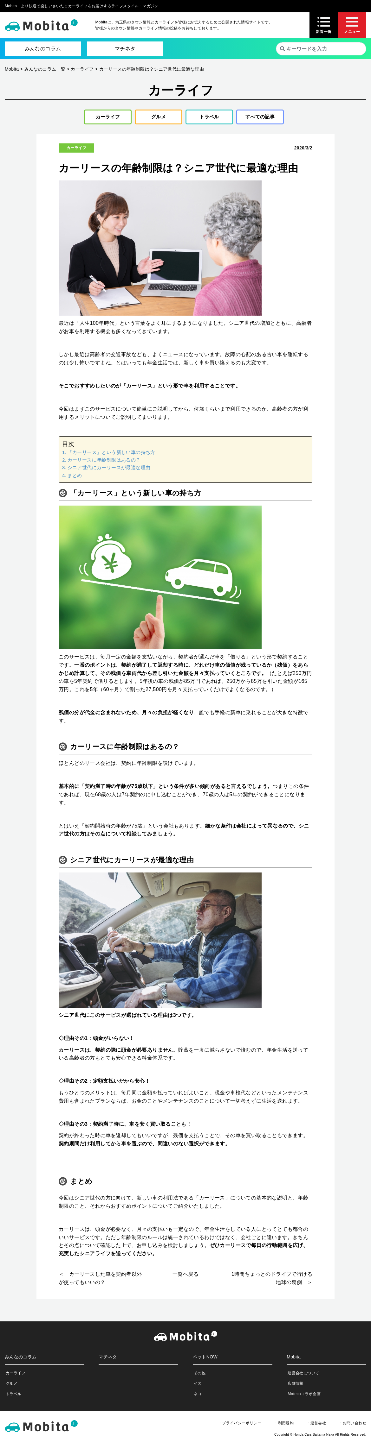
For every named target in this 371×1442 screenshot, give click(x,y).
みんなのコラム (43, 48)
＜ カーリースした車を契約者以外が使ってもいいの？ (100, 1280)
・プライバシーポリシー (239, 1424)
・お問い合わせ (352, 1424)
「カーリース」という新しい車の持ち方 (111, 454)
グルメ (156, 117)
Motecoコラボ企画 (304, 1396)
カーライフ (106, 117)
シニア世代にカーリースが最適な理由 (109, 469)
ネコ (198, 1396)
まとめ (75, 477)
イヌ (198, 1385)
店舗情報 (295, 1385)
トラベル (207, 117)
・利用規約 (284, 1424)
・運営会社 (316, 1424)
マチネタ (125, 48)
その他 (199, 1374)
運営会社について (303, 1374)
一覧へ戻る (185, 1276)
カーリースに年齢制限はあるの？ (104, 461)
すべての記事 (260, 117)
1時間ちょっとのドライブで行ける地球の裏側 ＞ (271, 1280)
